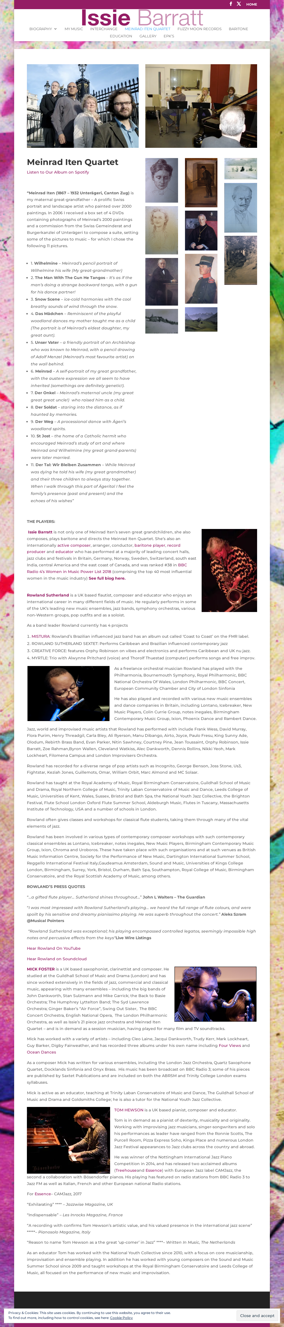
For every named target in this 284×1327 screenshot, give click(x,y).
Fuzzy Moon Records (200, 29)
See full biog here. (107, 578)
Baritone (238, 29)
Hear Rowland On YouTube (54, 948)
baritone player (150, 545)
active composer (74, 545)
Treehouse (126, 1170)
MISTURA (41, 636)
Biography (40, 29)
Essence (154, 1170)
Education (121, 36)
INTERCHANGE (104, 29)
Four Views (230, 1045)
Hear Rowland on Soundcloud (57, 958)
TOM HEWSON (128, 1109)
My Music (74, 29)
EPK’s (169, 36)
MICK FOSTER (41, 969)
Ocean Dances (41, 1052)
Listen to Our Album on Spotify (58, 172)
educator (64, 551)
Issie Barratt (39, 532)
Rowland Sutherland (48, 595)
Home (251, 4)
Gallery (148, 36)
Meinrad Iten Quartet (147, 29)
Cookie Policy (121, 1318)
